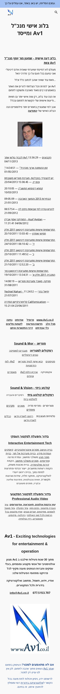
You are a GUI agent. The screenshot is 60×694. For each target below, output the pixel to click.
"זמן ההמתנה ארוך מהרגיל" (26, 168)
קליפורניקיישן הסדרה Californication (25, 302)
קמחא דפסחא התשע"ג (30, 188)
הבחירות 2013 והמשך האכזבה (34, 199)
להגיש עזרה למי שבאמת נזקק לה (36, 209)
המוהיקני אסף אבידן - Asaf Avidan (23, 219)
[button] (4, 12)
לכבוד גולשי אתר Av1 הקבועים (27, 157)
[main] (30, 29)
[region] (30, 4)
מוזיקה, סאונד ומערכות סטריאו (34, 281)
